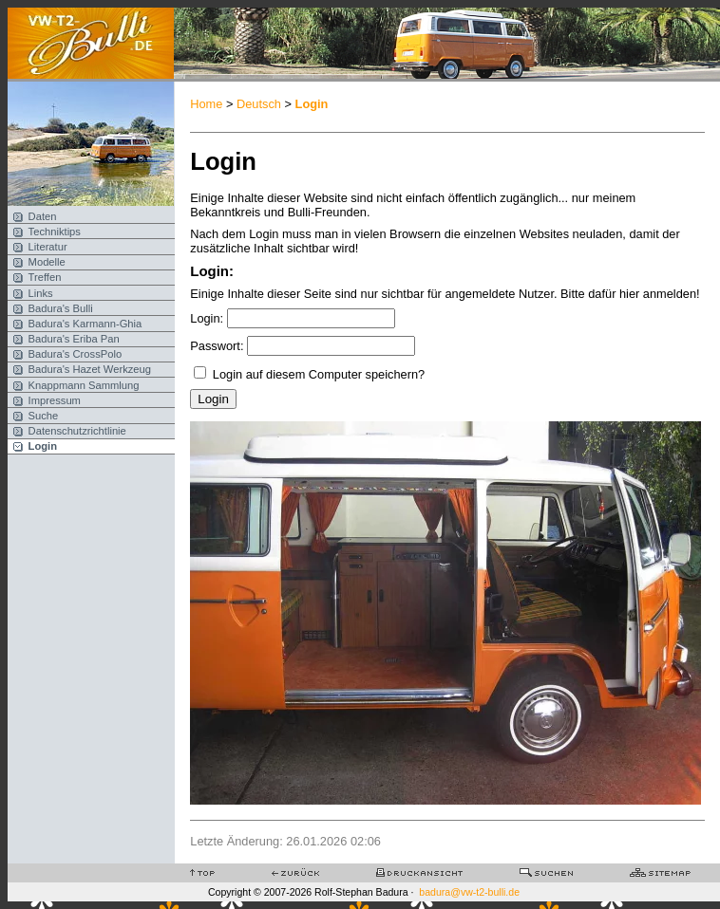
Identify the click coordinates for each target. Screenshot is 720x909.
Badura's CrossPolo (75, 354)
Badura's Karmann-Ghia (85, 323)
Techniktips (54, 231)
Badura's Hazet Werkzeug (89, 369)
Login (42, 446)
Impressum (54, 400)
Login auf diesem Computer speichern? (319, 374)
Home (206, 104)
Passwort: (216, 346)
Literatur (47, 246)
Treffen (45, 277)
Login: (206, 318)
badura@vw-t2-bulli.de (469, 892)
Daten (42, 216)
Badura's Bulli (60, 308)
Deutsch (259, 104)
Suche (43, 415)
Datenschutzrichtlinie (77, 430)
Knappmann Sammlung (84, 385)
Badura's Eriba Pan (74, 338)
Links (40, 293)
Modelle (47, 262)
